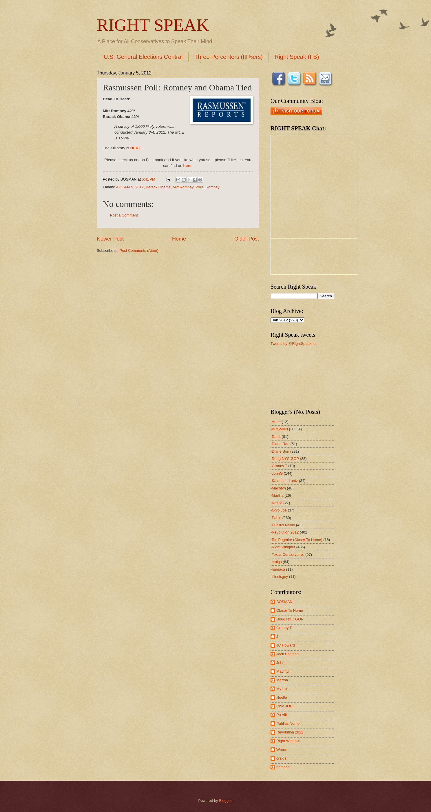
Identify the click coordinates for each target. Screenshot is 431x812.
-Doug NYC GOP (285, 458)
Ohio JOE (284, 706)
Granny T (284, 628)
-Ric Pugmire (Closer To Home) (296, 540)
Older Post (246, 239)
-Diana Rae (280, 444)
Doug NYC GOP (290, 619)
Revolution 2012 (289, 732)
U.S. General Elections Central (143, 57)
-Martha (277, 495)
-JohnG (277, 473)
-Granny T (279, 466)
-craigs (276, 562)
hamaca (283, 767)
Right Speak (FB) (297, 57)
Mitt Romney (183, 187)
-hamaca (278, 569)
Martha (282, 680)
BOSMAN (284, 602)
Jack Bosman (287, 654)
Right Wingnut (288, 741)
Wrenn (281, 749)
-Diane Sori (280, 451)
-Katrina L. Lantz (284, 480)
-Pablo (276, 518)
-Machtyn (278, 488)
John (280, 662)
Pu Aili (281, 715)
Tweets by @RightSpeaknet (294, 343)
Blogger (225, 800)
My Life (282, 689)
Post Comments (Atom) (139, 250)
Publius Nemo (287, 723)
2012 (139, 187)
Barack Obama (158, 187)
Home (179, 239)
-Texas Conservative (287, 554)
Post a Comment (124, 215)
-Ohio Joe (279, 510)
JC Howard (285, 645)
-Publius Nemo (283, 525)
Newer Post (110, 239)
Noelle (281, 697)
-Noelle (276, 503)
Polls (200, 187)
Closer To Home (289, 610)
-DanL (276, 436)
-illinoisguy (279, 576)
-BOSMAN (124, 187)
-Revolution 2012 (285, 532)
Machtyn (283, 671)
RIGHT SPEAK (153, 24)
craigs (281, 758)
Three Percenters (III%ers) (228, 57)
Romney (213, 187)
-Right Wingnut (283, 547)
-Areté (276, 422)
